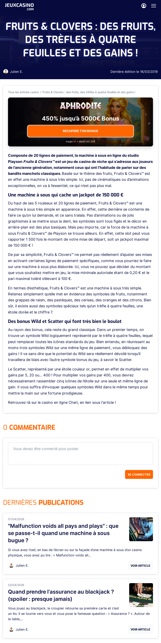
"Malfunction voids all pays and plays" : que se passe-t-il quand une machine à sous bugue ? (63, 533)
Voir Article (140, 565)
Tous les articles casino (23, 92)
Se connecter (139, 474)
